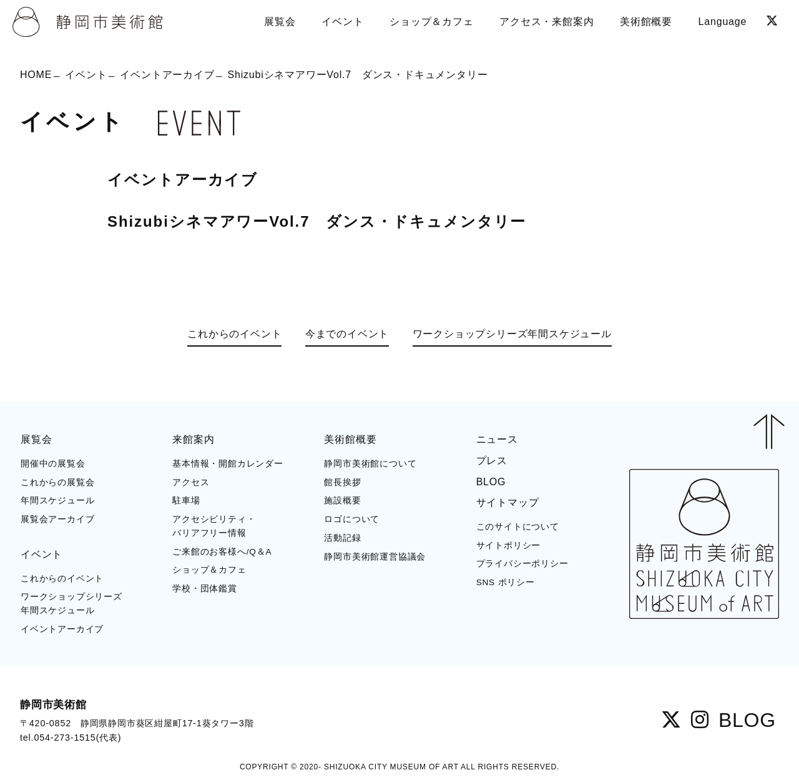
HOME (36, 74)
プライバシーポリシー (522, 563)
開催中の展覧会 (53, 463)
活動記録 (342, 538)
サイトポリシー (508, 545)
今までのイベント (347, 333)
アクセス (190, 482)
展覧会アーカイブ (57, 519)
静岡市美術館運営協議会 (375, 556)
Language (723, 21)
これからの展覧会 (57, 482)
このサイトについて (517, 526)
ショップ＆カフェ (209, 570)
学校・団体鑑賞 (204, 588)
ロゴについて (352, 519)
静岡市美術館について (370, 463)
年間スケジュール (57, 500)
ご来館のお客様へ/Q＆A (222, 551)
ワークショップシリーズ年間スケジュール (512, 333)
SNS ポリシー (505, 582)
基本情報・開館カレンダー (227, 463)
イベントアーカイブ (167, 74)
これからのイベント (234, 333)
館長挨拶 (342, 482)
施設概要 (342, 500)
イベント (86, 74)
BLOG (491, 481)
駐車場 (186, 500)
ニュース (497, 439)
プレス (491, 460)
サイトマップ (507, 502)
